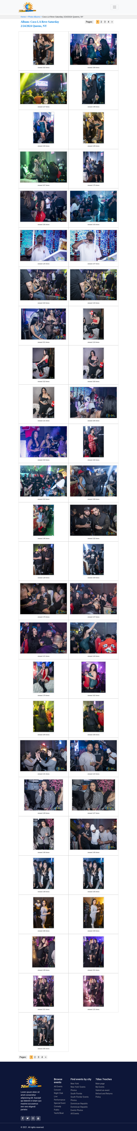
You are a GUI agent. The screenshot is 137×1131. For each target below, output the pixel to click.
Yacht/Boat (59, 1113)
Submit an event (102, 1090)
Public (56, 1110)
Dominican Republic (79, 1103)
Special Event (59, 1103)
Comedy (57, 1106)
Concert (57, 1090)
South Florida (76, 1093)
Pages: (89, 22)
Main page (100, 1083)
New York (75, 1083)
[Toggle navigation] (114, 7)
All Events (58, 1086)
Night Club (58, 1093)
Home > (24, 17)
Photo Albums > (35, 17)
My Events (100, 1087)
